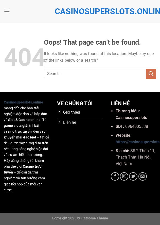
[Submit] (151, 74)
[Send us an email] (142, 176)
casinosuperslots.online (80, 11)
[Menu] (7, 11)
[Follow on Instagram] (124, 176)
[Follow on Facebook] (115, 176)
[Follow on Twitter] (133, 176)
